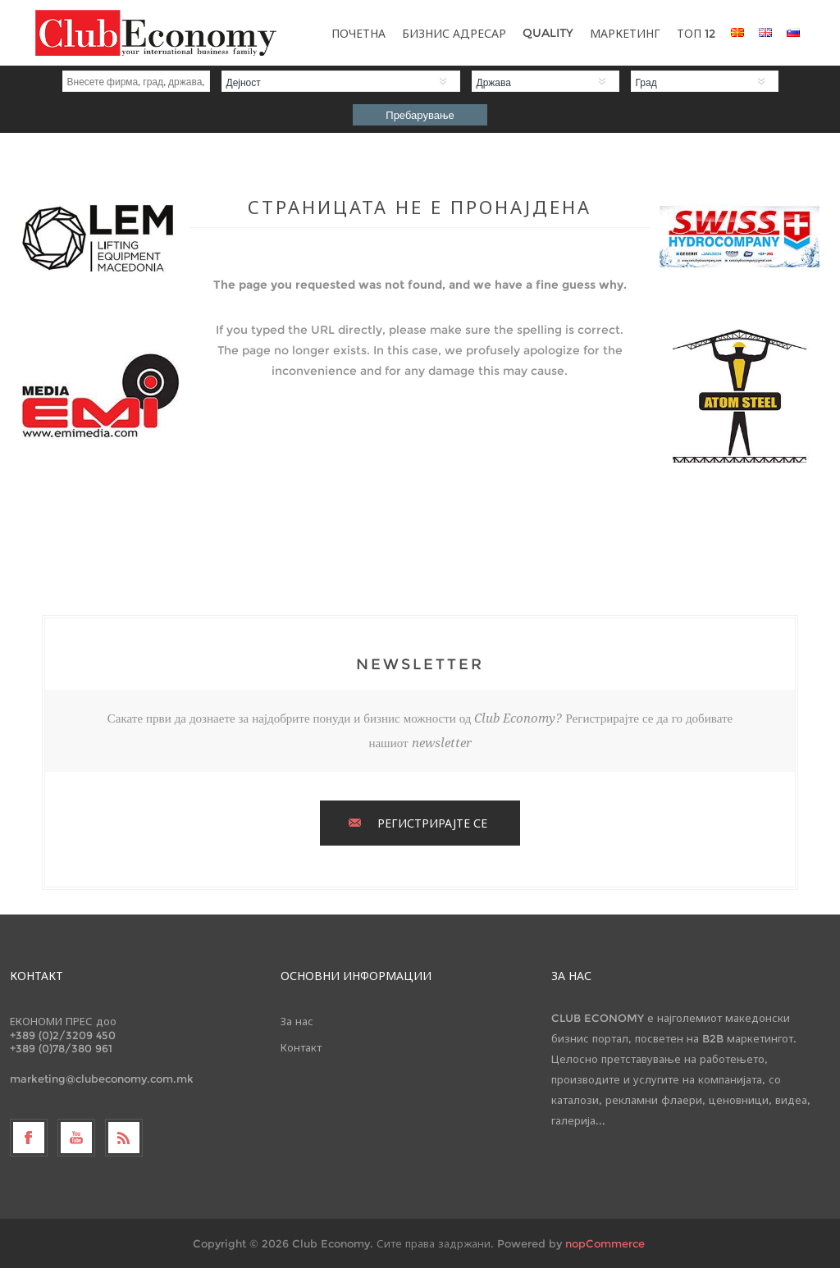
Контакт (301, 1047)
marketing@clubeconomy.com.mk (102, 1078)
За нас (297, 1021)
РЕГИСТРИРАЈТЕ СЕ (432, 823)
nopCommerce (605, 1243)
